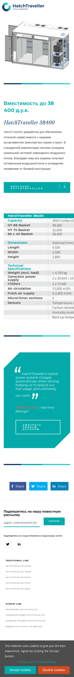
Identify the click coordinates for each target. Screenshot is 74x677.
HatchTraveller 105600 (18, 572)
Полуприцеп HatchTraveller (22, 610)
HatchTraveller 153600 (18, 566)
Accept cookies (20, 670)
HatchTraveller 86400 (18, 577)
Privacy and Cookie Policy (37, 662)
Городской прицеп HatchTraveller (25, 615)
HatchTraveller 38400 (18, 589)
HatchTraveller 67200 (18, 583)
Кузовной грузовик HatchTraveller (26, 621)
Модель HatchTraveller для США (24, 627)
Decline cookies (54, 670)
